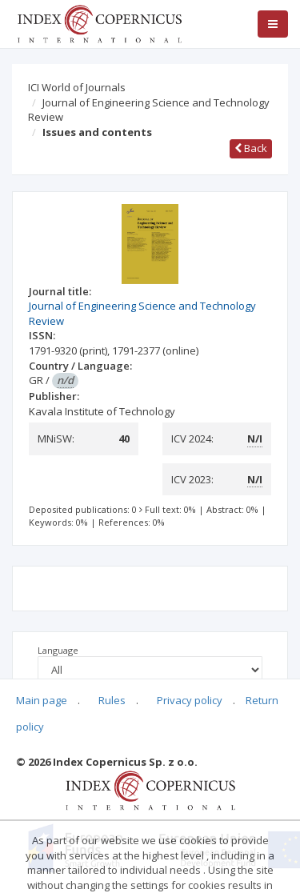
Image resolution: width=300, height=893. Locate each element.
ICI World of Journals (77, 87)
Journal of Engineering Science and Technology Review (149, 110)
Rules (112, 700)
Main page (41, 700)
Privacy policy (189, 700)
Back (250, 148)
